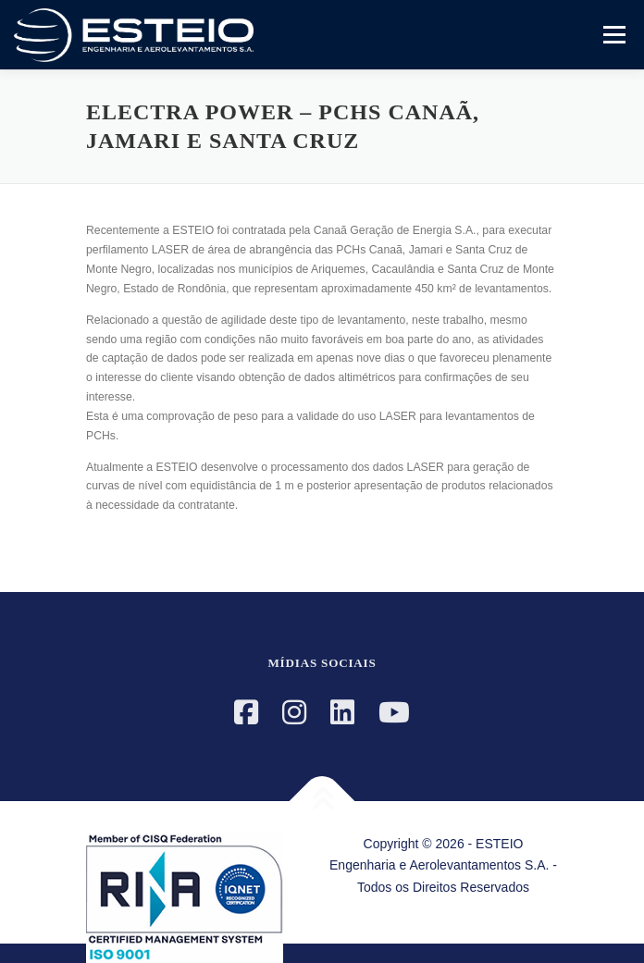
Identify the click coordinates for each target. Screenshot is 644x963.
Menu (612, 34)
